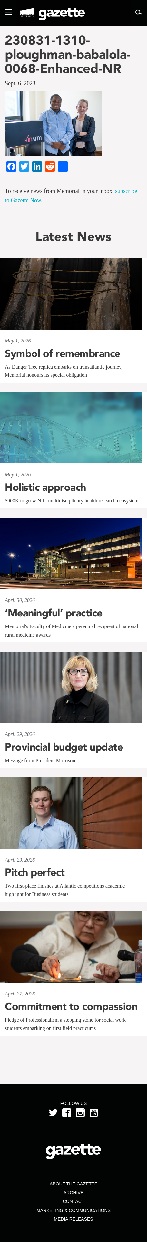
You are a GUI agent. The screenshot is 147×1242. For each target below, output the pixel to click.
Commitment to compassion (71, 1006)
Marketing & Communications (73, 1210)
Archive (73, 1192)
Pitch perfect (35, 872)
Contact (73, 1201)
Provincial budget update (64, 747)
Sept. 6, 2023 (20, 83)
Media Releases (73, 1219)
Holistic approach (45, 487)
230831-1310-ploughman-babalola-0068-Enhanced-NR (68, 54)
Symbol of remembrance (62, 353)
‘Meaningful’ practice (54, 612)
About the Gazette (73, 1183)
